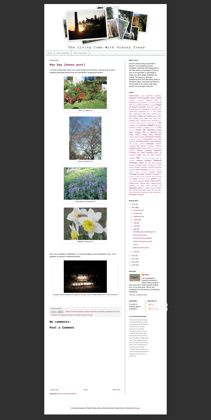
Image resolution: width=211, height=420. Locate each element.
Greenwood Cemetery (153, 137)
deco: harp (153, 118)
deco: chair (142, 114)
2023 (134, 204)
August (136, 220)
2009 (134, 265)
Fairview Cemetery (143, 127)
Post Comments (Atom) (67, 394)
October (136, 213)
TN (138, 185)
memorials (153, 148)
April (135, 252)
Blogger (137, 408)
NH (148, 155)
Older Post (116, 390)
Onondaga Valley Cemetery (144, 165)
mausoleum (133, 148)
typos (140, 188)
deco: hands (143, 118)
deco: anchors (152, 109)
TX (160, 186)
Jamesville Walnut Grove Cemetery (148, 141)
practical (144, 167)
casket (135, 105)
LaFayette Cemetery (138, 143)
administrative (134, 96)
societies (152, 172)
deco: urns (140, 123)
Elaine (147, 275)
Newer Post (54, 390)
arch (142, 96)
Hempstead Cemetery (135, 139)
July (135, 223)
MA (138, 146)
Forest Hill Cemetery (145, 130)
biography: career (135, 98)
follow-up (131, 130)
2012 (134, 256)
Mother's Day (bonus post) (142, 241)
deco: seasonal (152, 120)
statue (135, 179)
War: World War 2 (155, 192)
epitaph (150, 125)
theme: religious (151, 183)
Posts (152, 305)
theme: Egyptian (138, 181)
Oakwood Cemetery (66, 315)
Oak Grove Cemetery (148, 158)
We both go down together (142, 238)
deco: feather (157, 116)
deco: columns (152, 114)
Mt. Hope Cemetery (145, 153)
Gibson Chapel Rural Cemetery (95, 311)
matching (158, 146)
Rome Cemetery (142, 170)
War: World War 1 (143, 192)
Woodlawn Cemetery (136, 195)
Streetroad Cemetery (144, 179)
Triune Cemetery (152, 185)
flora (159, 128)
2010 (134, 262)
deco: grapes (133, 118)
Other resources (80, 53)
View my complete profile (138, 295)
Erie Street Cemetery (77, 311)
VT (144, 188)
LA (130, 144)
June (135, 226)
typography (133, 188)
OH (75, 315)
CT (141, 109)
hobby (155, 139)
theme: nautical (140, 183)
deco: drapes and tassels (142, 116)
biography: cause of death (151, 98)
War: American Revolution (138, 190)
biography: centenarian (136, 100)
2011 (134, 259)
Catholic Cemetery (143, 105)
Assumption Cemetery (153, 96)
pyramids (151, 167)
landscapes (109, 311)
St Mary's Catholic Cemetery (148, 176)
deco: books (133, 114)
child (148, 107)
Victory (135, 244)
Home (50, 53)
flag (156, 127)
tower (142, 185)
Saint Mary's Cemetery (154, 169)
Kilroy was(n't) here (140, 235)
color (151, 107)
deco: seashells (141, 120)
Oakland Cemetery (143, 160)
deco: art (149, 111)
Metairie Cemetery (144, 150)
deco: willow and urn (150, 123)
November (137, 210)
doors (137, 125)
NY (59, 315)
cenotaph (151, 105)
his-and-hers (147, 139)
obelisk (141, 163)
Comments (154, 309)
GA (144, 132)
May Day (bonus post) (67, 65)
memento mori (145, 148)
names (139, 155)
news (144, 155)
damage (144, 109)
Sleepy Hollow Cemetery (85, 315)
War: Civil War (152, 190)
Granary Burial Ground (136, 137)
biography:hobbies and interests (146, 102)
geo (148, 132)
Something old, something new (144, 232)
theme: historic (150, 181)
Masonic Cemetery (147, 146)
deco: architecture (140, 111)
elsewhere (143, 125)
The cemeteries (63, 53)
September (137, 216)
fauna (152, 127)
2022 (134, 207)
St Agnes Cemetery (152, 174)
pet (156, 165)
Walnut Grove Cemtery (153, 188)
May (135, 229)
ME (139, 148)
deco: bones (157, 111)
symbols (154, 179)
